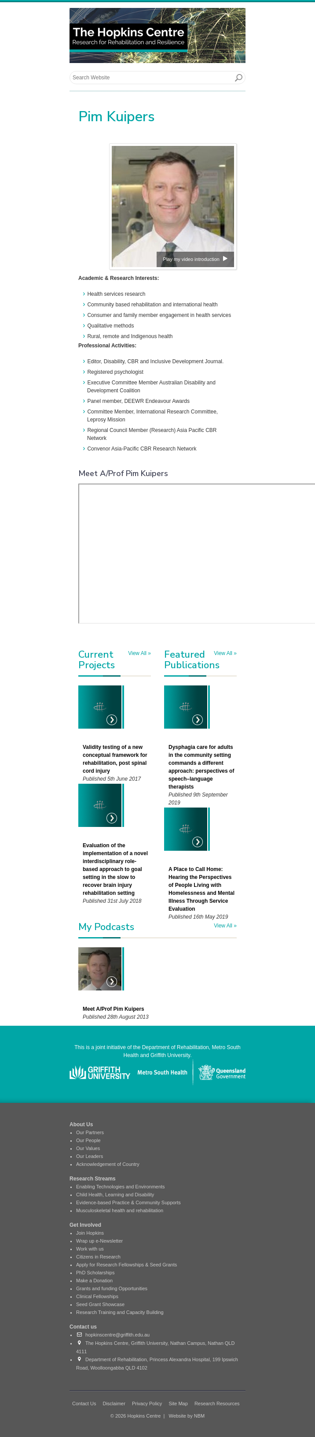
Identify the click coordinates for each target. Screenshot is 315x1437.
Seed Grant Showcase (100, 1304)
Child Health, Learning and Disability (115, 1194)
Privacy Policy (147, 1403)
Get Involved (85, 1225)
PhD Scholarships (95, 1272)
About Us (81, 1124)
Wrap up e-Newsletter (99, 1240)
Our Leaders (89, 1156)
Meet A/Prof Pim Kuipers (113, 1009)
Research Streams (93, 1179)
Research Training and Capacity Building (120, 1312)
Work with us (90, 1248)
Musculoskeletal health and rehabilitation (119, 1210)
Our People (88, 1140)
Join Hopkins (90, 1233)
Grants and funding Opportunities (111, 1288)
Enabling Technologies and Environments (120, 1186)
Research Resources (217, 1403)
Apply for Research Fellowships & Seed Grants (126, 1264)
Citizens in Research (98, 1256)
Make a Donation (94, 1280)
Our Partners (90, 1132)
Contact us (83, 1327)
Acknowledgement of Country (107, 1164)
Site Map (177, 1403)
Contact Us (84, 1403)
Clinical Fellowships (97, 1296)
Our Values (88, 1148)
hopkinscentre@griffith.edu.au (113, 1334)
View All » (139, 653)
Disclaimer (114, 1403)
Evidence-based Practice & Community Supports (128, 1202)
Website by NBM (186, 1415)
